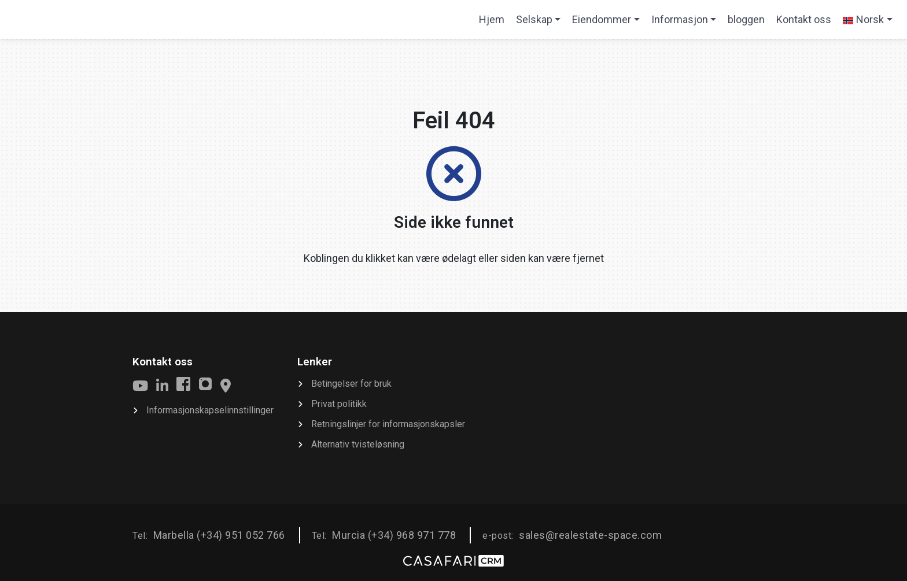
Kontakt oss (803, 19)
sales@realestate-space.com (590, 535)
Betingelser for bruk (351, 383)
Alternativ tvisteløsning (357, 444)
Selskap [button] (534, 19)
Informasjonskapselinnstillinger (210, 410)
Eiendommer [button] (601, 19)
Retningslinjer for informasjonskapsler (388, 424)
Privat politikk (339, 403)
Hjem (494, 23)
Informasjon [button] (679, 19)
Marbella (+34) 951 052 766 (219, 535)
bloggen (746, 19)
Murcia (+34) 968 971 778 (394, 535)
